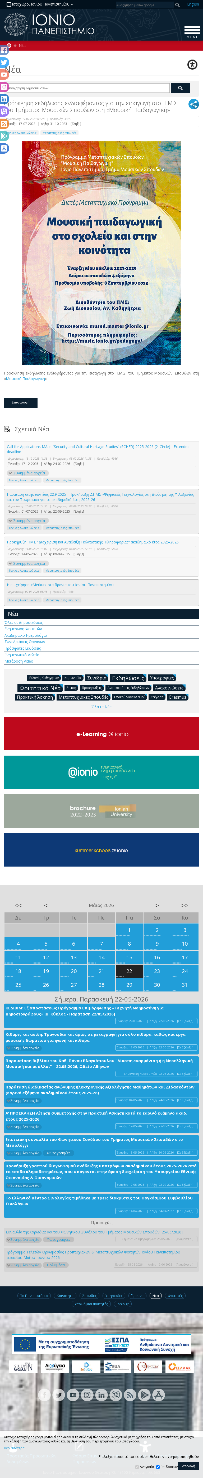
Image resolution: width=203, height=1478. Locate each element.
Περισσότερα (14, 1448)
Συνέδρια (97, 677)
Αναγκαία (147, 1467)
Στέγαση (158, 696)
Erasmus (178, 697)
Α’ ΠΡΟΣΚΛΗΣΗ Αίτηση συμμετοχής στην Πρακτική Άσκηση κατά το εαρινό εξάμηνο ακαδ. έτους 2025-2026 (96, 1116)
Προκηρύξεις (93, 687)
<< (18, 905)
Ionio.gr (123, 1303)
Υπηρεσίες (113, 1295)
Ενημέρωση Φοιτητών (23, 628)
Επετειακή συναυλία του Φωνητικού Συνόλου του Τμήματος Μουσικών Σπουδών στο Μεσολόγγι (94, 1142)
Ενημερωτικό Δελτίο (21, 654)
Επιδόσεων (169, 1467)
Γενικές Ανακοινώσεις (21, 133)
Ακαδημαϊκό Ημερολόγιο (25, 635)
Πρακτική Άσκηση (36, 697)
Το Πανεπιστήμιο (34, 1295)
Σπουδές (89, 1295)
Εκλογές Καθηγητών (45, 677)
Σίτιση (72, 687)
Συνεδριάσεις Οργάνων (24, 641)
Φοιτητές (175, 1295)
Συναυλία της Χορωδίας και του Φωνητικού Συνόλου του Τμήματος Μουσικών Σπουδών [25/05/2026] (94, 1231)
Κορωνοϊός (74, 677)
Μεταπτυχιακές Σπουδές (59, 133)
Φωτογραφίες (58, 1152)
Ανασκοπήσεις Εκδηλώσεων (129, 687)
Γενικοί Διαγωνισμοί (130, 696)
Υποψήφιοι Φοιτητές (91, 1303)
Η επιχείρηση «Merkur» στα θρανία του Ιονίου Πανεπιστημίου (60, 584)
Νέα (22, 45)
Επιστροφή (21, 402)
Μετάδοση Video (18, 661)
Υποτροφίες (163, 677)
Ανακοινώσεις (170, 687)
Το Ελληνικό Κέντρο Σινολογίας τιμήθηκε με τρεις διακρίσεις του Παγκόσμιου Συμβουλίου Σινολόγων (99, 1201)
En (193, 4)
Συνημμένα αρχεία (29, 472)
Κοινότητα (65, 1295)
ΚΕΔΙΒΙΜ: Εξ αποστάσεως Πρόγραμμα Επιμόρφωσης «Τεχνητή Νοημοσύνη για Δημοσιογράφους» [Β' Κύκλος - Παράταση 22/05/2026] (85, 1011)
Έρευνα (137, 1295)
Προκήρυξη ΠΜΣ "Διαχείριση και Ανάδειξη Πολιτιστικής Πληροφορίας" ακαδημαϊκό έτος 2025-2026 (93, 541)
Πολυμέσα (56, 1264)
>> (184, 905)
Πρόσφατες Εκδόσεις (22, 648)
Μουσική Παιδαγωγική (25, 378)
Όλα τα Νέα (101, 706)
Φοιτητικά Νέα (41, 688)
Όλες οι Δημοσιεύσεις (23, 622)
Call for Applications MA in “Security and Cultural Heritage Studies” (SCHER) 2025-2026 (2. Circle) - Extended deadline (98, 449)
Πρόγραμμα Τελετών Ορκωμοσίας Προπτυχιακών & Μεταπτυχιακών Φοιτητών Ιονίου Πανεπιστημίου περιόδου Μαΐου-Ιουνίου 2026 (93, 1255)
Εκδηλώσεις (129, 678)
